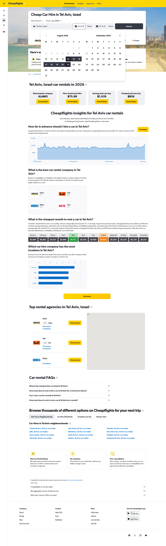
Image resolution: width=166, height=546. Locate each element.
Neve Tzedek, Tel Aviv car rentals (42, 435)
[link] (43, 101)
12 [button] (57, 59)
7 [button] (68, 53)
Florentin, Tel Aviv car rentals (117, 428)
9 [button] (79, 53)
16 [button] (79, 59)
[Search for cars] (4, 20)
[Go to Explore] (4, 25)
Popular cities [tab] (101, 417)
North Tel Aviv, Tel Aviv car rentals (80, 435)
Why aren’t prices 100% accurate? (88, 495)
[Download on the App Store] (133, 519)
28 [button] (68, 70)
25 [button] (51, 70)
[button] (3, 3)
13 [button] (63, 59)
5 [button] (57, 53)
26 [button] (57, 70)
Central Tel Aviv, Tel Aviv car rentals (43, 428)
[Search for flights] (4, 10)
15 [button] (74, 59)
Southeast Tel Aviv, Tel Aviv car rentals (121, 438)
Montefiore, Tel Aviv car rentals (79, 432)
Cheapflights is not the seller (88, 486)
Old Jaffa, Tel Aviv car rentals (117, 435)
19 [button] (57, 64)
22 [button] (74, 64)
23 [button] (79, 64)
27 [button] (62, 70)
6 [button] (62, 53)
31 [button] (46, 76)
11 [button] (51, 59)
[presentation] (86, 85)
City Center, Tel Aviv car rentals (79, 428)
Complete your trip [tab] (84, 417)
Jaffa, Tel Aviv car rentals (39, 432)
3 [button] (46, 53)
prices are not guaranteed (75, 480)
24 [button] (46, 70)
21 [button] (68, 64)
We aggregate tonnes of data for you (88, 491)
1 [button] (73, 48)
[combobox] (37, 21)
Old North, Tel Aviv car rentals (41, 438)
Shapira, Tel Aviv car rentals (78, 438)
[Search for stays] (4, 15)
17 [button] (46, 64)
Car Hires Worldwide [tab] (65, 417)
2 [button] (79, 48)
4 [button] (51, 53)
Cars (29, 74)
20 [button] (62, 64)
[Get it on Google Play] (133, 513)
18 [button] (52, 64)
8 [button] (73, 53)
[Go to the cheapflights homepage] (16, 3)
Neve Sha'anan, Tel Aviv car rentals (120, 432)
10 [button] (46, 59)
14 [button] (68, 59)
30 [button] (79, 70)
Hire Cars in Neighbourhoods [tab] (41, 417)
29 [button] (74, 70)
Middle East (37, 74)
